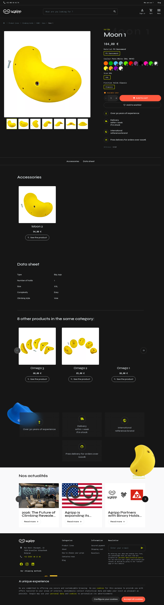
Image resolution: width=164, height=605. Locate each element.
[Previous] (17, 350)
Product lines (14, 23)
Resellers (95, 553)
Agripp (107, 29)
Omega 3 (37, 368)
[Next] (143, 350)
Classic (109, 87)
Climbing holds (27, 23)
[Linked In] (32, 564)
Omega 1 (123, 368)
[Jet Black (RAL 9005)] (141, 63)
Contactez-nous (68, 557)
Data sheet (89, 161)
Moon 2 (37, 226)
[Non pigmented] (121, 68)
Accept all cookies (133, 599)
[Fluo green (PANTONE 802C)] (151, 63)
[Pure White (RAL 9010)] (156, 63)
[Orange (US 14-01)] (111, 68)
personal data (57, 594)
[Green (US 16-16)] (111, 63)
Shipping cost (97, 549)
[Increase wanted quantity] (116, 98)
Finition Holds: (115, 83)
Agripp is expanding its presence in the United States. (79, 514)
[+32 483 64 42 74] (11, 2)
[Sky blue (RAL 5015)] (116, 63)
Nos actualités (33, 475)
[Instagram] (27, 564)
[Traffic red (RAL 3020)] (131, 63)
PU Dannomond (112, 53)
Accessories (72, 161)
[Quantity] (111, 98)
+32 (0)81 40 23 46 (32, 557)
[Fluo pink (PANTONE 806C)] (146, 63)
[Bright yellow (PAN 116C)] (106, 68)
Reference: (108, 147)
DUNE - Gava (40, 23)
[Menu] (159, 11)
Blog (64, 560)
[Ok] (142, 548)
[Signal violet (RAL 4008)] (136, 63)
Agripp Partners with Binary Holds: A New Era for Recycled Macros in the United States (124, 514)
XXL (107, 77)
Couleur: (119, 59)
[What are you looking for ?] (80, 11)
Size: (108, 73)
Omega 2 (80, 368)
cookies (100, 588)
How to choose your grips (73, 553)
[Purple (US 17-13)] (116, 68)
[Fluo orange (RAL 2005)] (106, 63)
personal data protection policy (130, 557)
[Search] (114, 11)
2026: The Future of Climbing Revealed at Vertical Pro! (39, 514)
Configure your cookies (106, 599)
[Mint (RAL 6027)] (121, 63)
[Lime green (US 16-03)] (126, 63)
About (64, 549)
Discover (137, 476)
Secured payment (98, 546)
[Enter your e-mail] (126, 548)
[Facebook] (21, 564)
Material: (115, 49)
